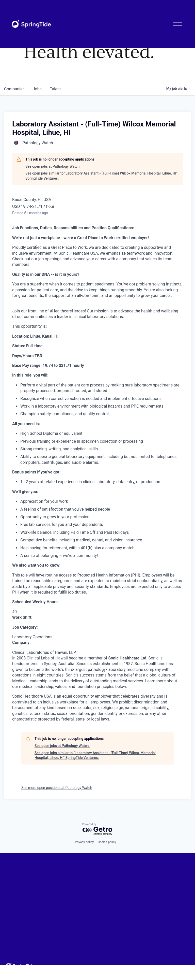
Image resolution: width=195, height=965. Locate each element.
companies (14, 89)
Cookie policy (107, 842)
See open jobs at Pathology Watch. (52, 166)
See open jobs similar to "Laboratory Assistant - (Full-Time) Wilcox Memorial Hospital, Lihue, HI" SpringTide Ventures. (101, 175)
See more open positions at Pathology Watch (56, 788)
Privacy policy (84, 842)
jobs (37, 89)
